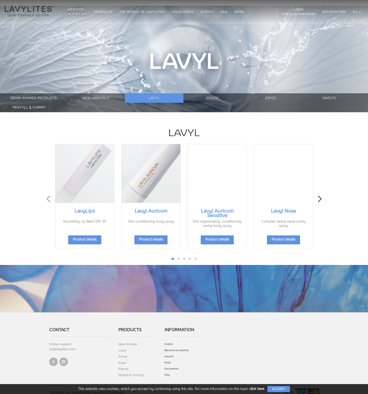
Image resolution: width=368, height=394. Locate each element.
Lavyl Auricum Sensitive (217, 207)
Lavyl (131, 101)
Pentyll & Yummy (342, 101)
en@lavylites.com (62, 343)
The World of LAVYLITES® (143, 11)
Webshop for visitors (76, 12)
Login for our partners (298, 12)
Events (208, 11)
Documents (171, 363)
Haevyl (289, 101)
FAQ (224, 11)
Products (104, 11)
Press (167, 356)
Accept (278, 389)
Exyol (236, 101)
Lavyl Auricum (151, 205)
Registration (334, 11)
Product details (85, 234)
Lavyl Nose (283, 205)
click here (256, 389)
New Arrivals (79, 101)
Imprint (168, 350)
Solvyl (184, 101)
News (239, 11)
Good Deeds (184, 11)
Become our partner (176, 344)
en (357, 11)
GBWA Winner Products (26, 101)
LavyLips (85, 205)
